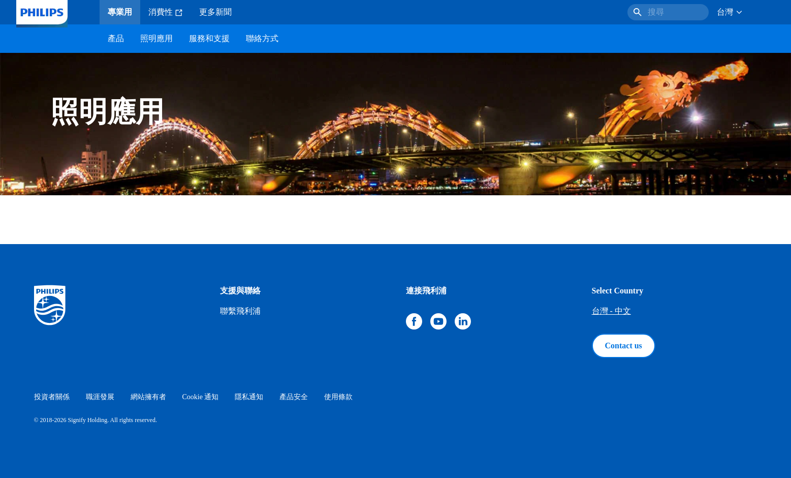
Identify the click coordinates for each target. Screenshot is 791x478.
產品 (116, 38)
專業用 (120, 12)
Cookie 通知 (200, 397)
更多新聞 (215, 12)
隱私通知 (249, 397)
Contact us (623, 345)
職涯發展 (100, 397)
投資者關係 (52, 397)
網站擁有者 (148, 397)
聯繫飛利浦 (240, 311)
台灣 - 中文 (611, 311)
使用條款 (338, 397)
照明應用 (156, 38)
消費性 (165, 12)
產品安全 (293, 397)
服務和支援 (209, 38)
